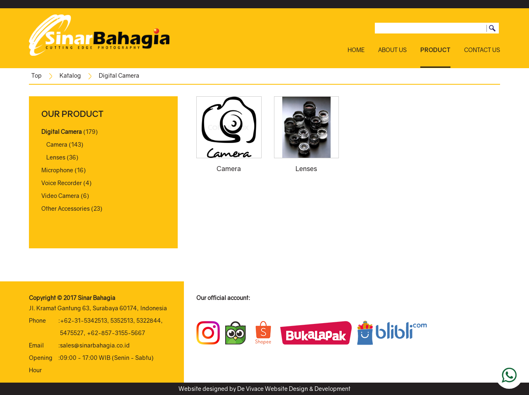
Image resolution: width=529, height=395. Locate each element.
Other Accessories (65, 208)
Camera (56, 144)
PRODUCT (435, 49)
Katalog (70, 75)
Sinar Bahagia (96, 297)
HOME (356, 49)
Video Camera (60, 195)
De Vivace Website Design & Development (293, 388)
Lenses (55, 157)
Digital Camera (119, 75)
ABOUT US (392, 49)
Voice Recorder (61, 182)
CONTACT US (482, 49)
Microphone (57, 170)
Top (36, 75)
